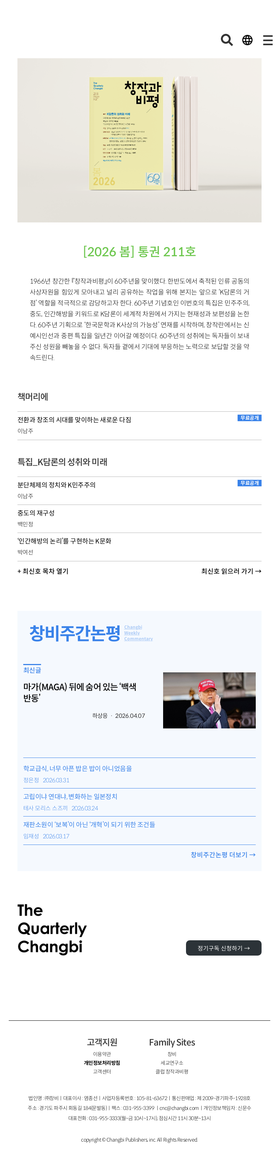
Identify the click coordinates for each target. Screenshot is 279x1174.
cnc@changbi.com (179, 1108)
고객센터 (102, 1071)
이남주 (25, 431)
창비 (172, 1054)
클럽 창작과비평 (171, 1071)
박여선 (25, 552)
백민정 (25, 524)
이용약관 (102, 1054)
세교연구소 (172, 1063)
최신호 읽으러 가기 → (231, 572)
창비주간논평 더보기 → (223, 855)
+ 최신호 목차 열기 (43, 572)
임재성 (31, 836)
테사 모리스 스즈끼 (45, 808)
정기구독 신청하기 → (224, 948)
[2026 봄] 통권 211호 (139, 252)
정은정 (31, 780)
